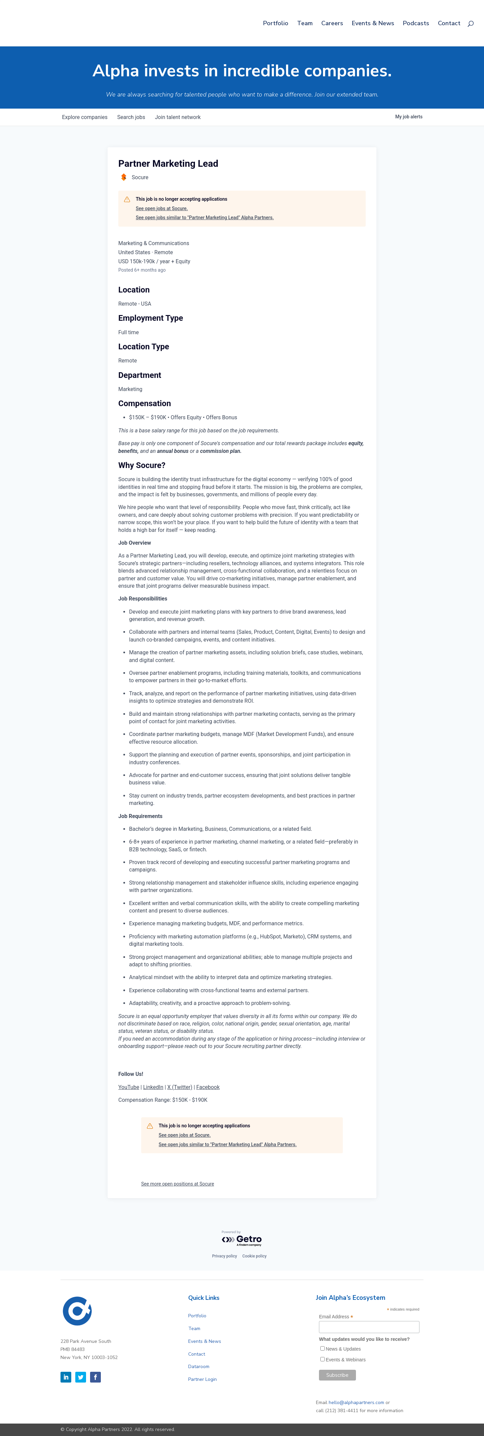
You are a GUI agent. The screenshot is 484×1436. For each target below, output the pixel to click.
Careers (332, 24)
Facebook (207, 1087)
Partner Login (202, 1379)
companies (85, 117)
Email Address (336, 1317)
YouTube (128, 1087)
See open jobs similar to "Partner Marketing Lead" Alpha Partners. (205, 217)
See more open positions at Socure (177, 1184)
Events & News (373, 24)
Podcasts (416, 24)
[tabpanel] (242, 783)
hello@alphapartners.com (356, 1402)
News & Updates (343, 1349)
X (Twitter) (179, 1087)
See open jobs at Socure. (162, 208)
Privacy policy (224, 1256)
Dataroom (198, 1366)
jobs (133, 117)
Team (305, 24)
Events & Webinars (346, 1359)
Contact (449, 24)
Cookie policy (254, 1256)
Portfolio (275, 24)
